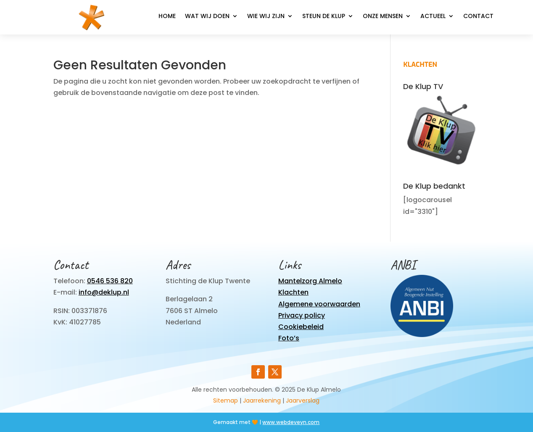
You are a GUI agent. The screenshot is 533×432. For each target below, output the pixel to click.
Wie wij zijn (266, 16)
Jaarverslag (302, 400)
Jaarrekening (262, 400)
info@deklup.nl (104, 292)
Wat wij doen (207, 16)
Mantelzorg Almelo (310, 281)
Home (167, 16)
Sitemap (225, 400)
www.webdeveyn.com (290, 422)
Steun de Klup (323, 16)
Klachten (293, 292)
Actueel (433, 16)
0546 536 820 (110, 281)
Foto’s (288, 338)
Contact (478, 16)
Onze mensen (383, 16)
